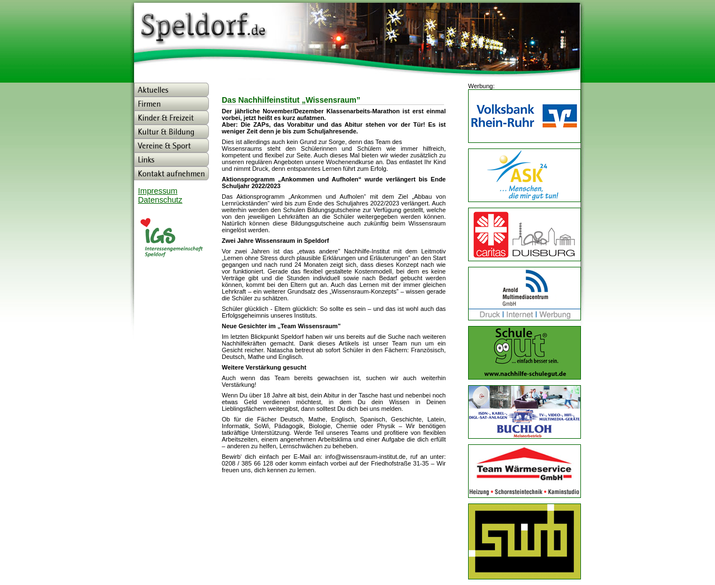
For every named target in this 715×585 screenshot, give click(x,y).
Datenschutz (160, 199)
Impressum (158, 190)
